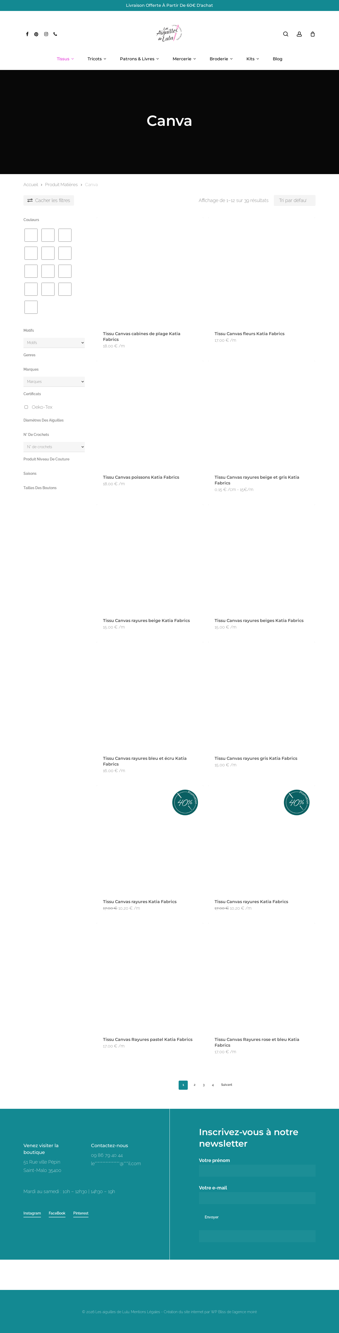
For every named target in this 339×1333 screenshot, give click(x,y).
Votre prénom (257, 1167)
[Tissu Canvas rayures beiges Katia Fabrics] (261, 557)
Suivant (226, 1085)
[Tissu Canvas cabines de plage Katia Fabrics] (149, 270)
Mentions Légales (145, 1312)
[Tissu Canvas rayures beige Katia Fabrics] (149, 557)
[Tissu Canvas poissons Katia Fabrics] (149, 414)
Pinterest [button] (80, 1213)
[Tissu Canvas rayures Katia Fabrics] (149, 838)
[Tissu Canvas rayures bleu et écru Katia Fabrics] (149, 695)
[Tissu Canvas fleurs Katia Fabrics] (261, 270)
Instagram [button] (32, 1213)
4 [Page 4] (213, 1085)
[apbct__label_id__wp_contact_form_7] (257, 1236)
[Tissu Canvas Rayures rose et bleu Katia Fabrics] (261, 976)
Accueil (30, 184)
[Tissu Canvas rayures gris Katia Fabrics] (261, 695)
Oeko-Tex (42, 407)
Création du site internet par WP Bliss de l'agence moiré (210, 1312)
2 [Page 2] (195, 1085)
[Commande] (295, 200)
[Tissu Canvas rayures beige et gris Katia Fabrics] (261, 414)
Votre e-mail (257, 1194)
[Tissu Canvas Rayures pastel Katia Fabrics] (149, 976)
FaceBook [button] (57, 1213)
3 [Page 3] (204, 1085)
